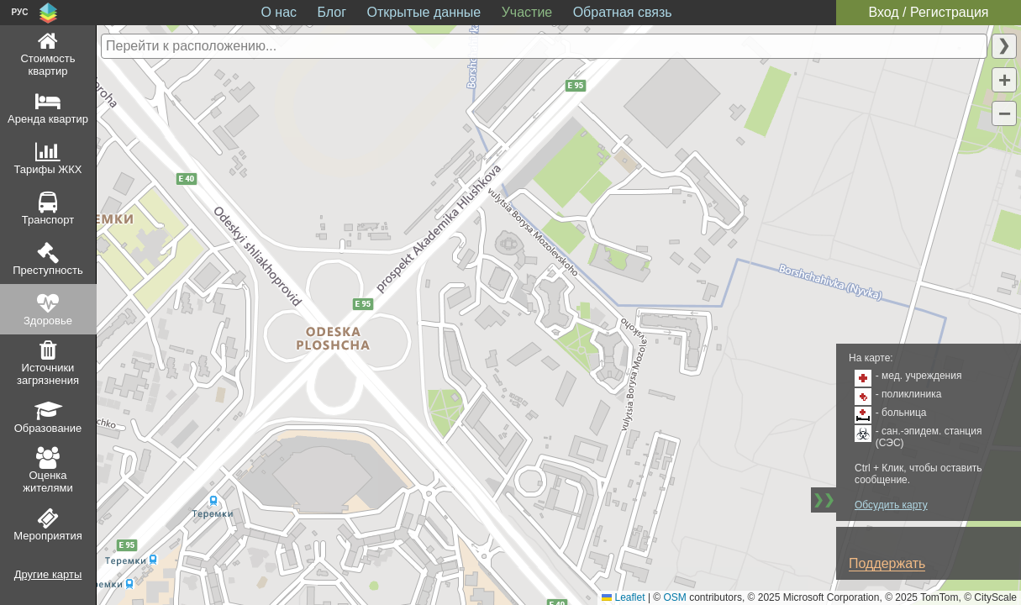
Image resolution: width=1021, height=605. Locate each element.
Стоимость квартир (47, 64)
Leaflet (623, 597)
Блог (332, 12)
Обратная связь (622, 12)
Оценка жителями (47, 481)
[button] (1004, 79)
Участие (527, 12)
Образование (48, 428)
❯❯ (823, 499)
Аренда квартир (48, 119)
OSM (675, 597)
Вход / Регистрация (928, 12)
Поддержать (887, 563)
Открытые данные (424, 12)
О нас (279, 12)
